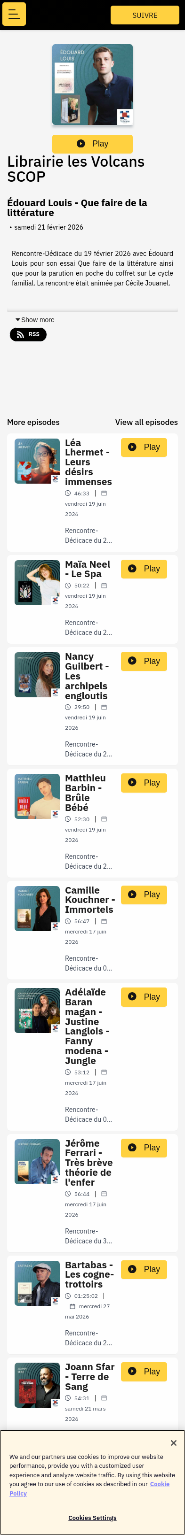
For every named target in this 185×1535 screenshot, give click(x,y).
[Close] (173, 1448)
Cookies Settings (92, 1523)
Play (93, 143)
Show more (35, 320)
